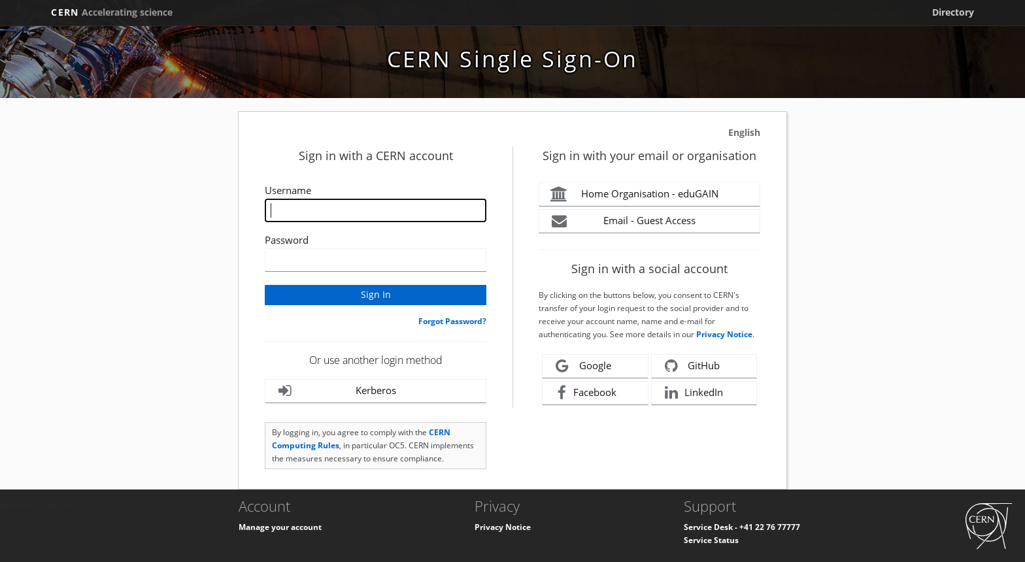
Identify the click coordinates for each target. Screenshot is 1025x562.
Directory (953, 12)
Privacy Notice (724, 334)
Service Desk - (711, 527)
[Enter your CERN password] (375, 260)
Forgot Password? (452, 321)
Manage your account (280, 527)
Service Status (711, 540)
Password (287, 239)
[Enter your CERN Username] (375, 210)
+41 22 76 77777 (769, 527)
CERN (112, 12)
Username (288, 190)
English (744, 132)
